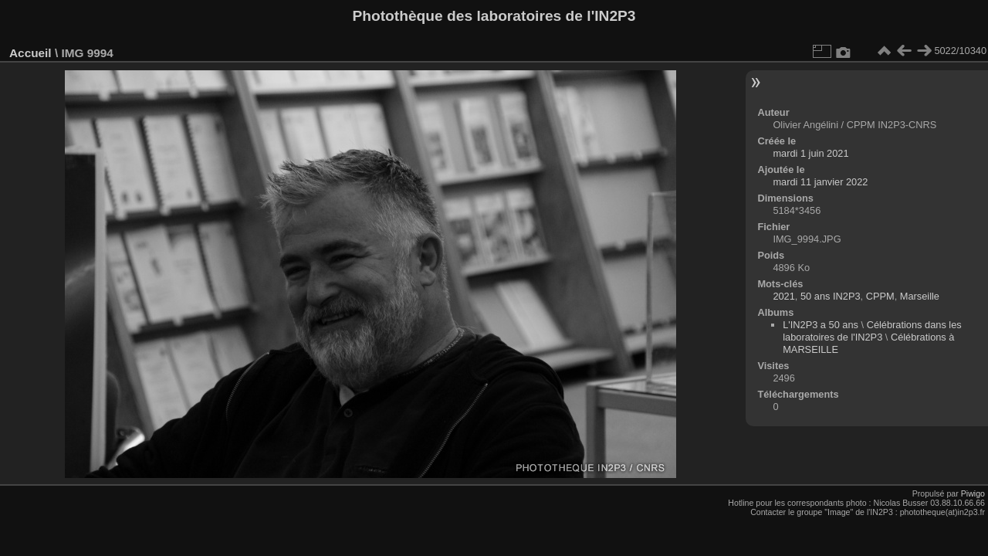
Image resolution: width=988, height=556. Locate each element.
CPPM (880, 296)
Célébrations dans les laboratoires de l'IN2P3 (872, 331)
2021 (783, 296)
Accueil (30, 52)
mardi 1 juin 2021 (810, 153)
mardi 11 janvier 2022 (820, 182)
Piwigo (973, 493)
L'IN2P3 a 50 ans (820, 325)
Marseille (919, 296)
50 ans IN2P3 (830, 296)
